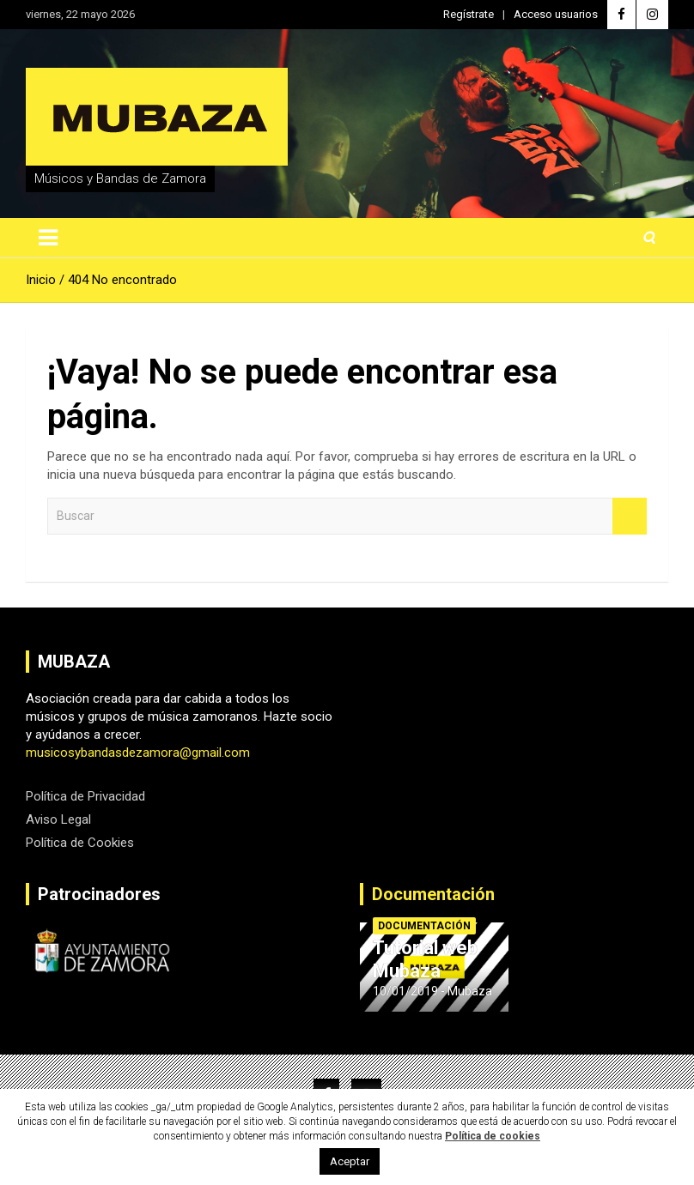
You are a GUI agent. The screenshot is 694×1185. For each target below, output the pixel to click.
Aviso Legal (58, 819)
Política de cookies (492, 1136)
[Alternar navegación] (48, 237)
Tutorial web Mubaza (425, 959)
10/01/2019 (405, 991)
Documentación (433, 894)
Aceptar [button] (349, 1161)
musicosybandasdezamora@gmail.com (138, 752)
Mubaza (469, 991)
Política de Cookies (80, 842)
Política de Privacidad (85, 796)
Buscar (629, 516)
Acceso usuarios (556, 14)
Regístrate (468, 14)
